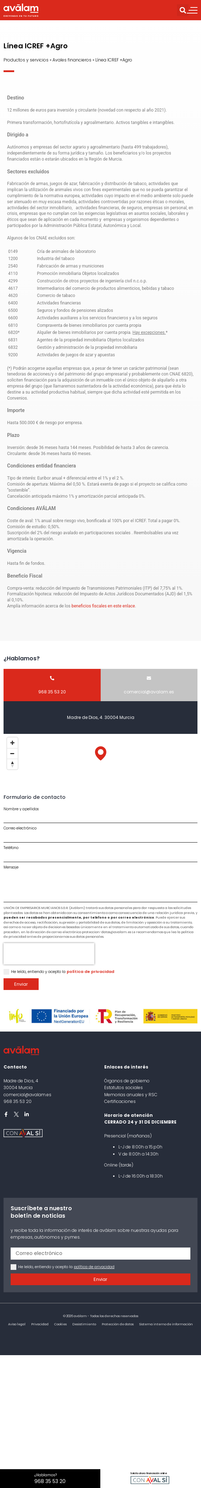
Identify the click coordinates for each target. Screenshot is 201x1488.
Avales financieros (71, 60)
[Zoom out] (12, 753)
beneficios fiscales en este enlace (103, 606)
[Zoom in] (12, 742)
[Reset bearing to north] (12, 764)
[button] (183, 10)
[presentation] (49, 953)
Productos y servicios (26, 60)
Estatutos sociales (123, 1087)
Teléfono (11, 848)
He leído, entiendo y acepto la (62, 971)
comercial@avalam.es (27, 1095)
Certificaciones (120, 1101)
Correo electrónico (20, 828)
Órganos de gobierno (127, 1081)
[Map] (100, 760)
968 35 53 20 (18, 1101)
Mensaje (11, 867)
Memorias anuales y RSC (130, 1095)
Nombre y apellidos (21, 809)
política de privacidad (90, 971)
